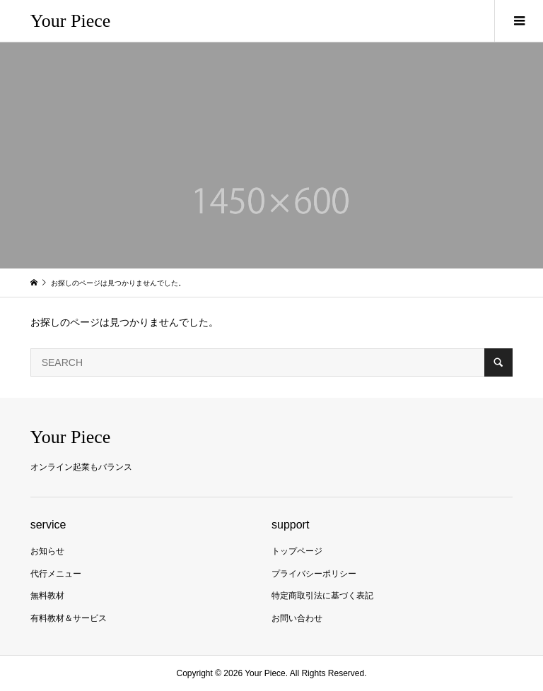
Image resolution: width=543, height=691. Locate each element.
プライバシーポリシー (314, 574)
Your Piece (70, 21)
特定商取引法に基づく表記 (322, 596)
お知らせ (47, 551)
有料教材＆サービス (68, 618)
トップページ (297, 551)
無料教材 (47, 596)
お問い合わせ (297, 618)
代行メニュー (55, 574)
